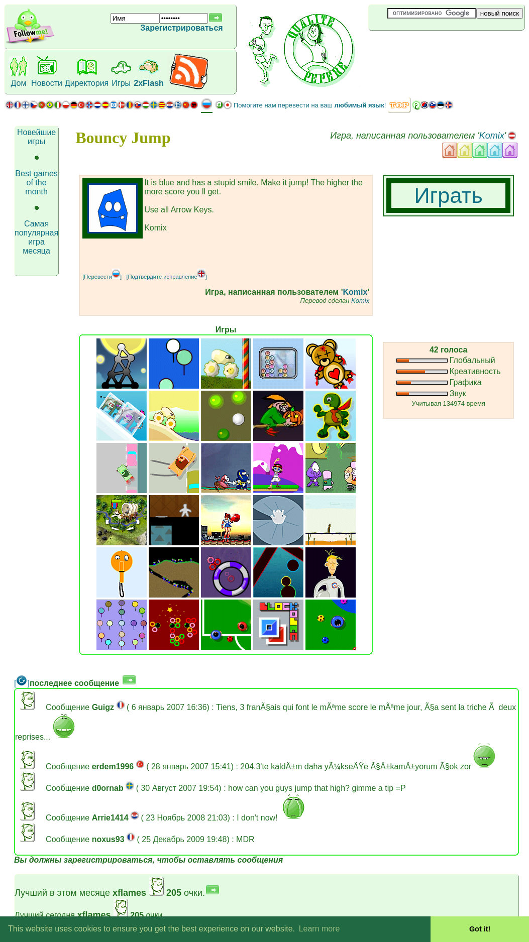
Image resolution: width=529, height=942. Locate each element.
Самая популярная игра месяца (36, 237)
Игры (121, 83)
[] (22, 683)
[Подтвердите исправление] (166, 277)
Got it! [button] (479, 929)
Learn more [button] (319, 928)
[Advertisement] (428, 47)
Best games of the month (36, 182)
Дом (19, 83)
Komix (491, 136)
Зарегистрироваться (181, 28)
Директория (87, 83)
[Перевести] (102, 277)
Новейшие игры (36, 137)
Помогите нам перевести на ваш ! (310, 105)
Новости (46, 83)
